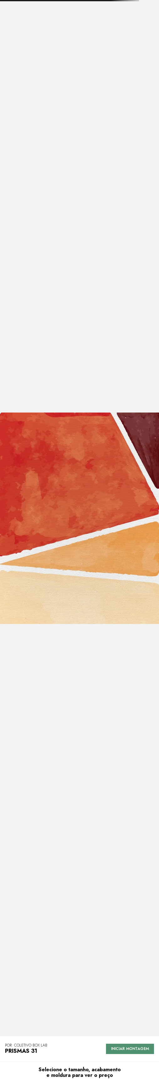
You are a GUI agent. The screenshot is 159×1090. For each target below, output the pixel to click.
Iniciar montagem (130, 1049)
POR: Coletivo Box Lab (26, 1045)
